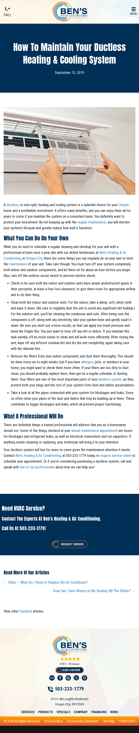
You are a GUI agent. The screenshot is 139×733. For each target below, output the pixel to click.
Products (45, 712)
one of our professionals (37, 467)
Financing (99, 712)
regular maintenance (91, 222)
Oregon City (34, 258)
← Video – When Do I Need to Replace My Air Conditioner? (46, 582)
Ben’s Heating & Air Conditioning (38, 455)
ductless (12, 205)
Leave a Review (70, 670)
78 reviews (73, 664)
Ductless (26, 611)
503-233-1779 (32, 528)
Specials (63, 712)
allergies (87, 362)
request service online (115, 455)
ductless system (110, 379)
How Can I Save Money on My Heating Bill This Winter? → (94, 591)
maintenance (18, 264)
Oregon (124, 205)
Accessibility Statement (83, 721)
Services (28, 712)
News (114, 712)
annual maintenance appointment (94, 430)
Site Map (109, 721)
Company (81, 712)
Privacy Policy (53, 721)
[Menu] (133, 11)
